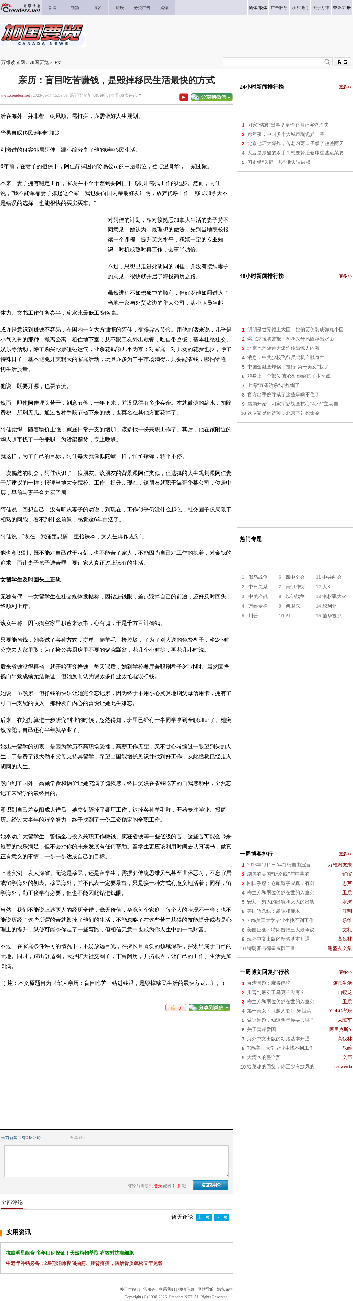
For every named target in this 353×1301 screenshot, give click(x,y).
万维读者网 (13, 62)
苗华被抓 (332, 615)
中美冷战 (258, 596)
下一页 (221, 1217)
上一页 (203, 1217)
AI (288, 615)
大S (326, 586)
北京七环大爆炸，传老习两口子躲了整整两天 (295, 143)
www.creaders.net (15, 95)
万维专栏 (258, 606)
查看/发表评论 (124, 95)
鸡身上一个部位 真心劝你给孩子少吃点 (289, 376)
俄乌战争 (258, 577)
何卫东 (293, 606)
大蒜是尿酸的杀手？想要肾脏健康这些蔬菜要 (295, 152)
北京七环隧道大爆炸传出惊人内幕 (283, 348)
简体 (253, 7)
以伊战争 (295, 596)
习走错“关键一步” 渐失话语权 (279, 162)
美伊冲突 (295, 586)
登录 (337, 7)
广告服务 (147, 1289)
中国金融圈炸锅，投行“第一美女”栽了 (288, 366)
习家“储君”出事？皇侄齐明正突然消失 (288, 125)
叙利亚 (329, 606)
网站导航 (205, 1289)
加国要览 (39, 62)
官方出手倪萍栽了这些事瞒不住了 (283, 394)
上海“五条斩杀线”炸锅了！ (275, 385)
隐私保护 (225, 1289)
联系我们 (167, 1289)
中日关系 (258, 586)
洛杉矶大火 (334, 596)
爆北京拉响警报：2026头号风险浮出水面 (290, 338)
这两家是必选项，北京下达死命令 (283, 413)
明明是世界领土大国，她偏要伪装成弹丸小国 (295, 329)
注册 (347, 7)
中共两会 (332, 577)
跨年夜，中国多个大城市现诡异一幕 (285, 134)
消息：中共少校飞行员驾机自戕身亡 (285, 357)
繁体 (263, 7)
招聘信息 (186, 1289)
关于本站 (128, 1289)
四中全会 (295, 577)
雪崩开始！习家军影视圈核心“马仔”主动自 (292, 403)
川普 (253, 615)
